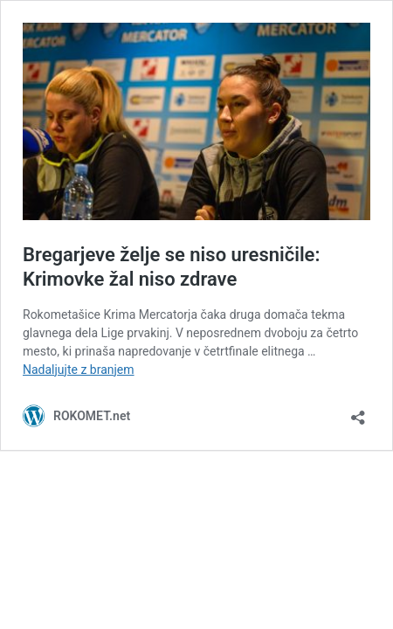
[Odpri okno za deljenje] (358, 411)
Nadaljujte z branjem (78, 370)
